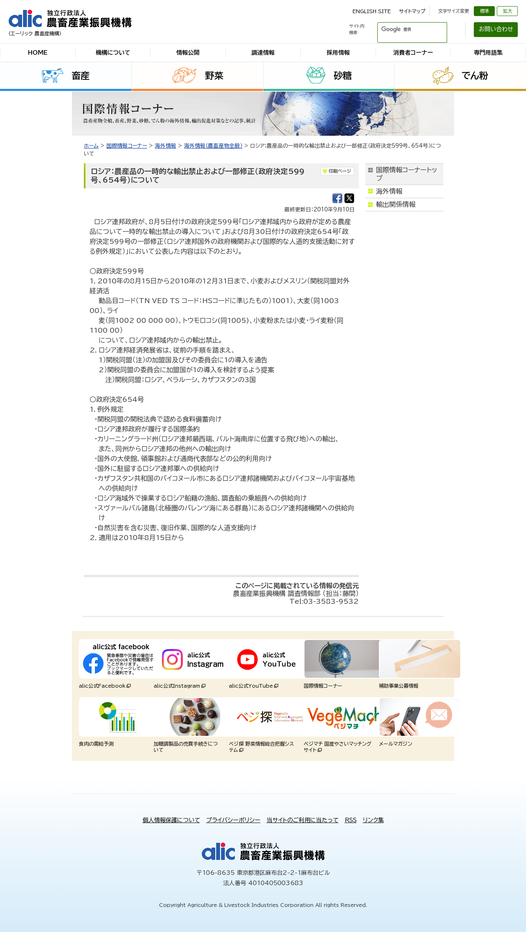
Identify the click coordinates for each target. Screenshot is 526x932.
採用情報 (338, 53)
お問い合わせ (496, 29)
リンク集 (373, 820)
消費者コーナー (413, 53)
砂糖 (343, 75)
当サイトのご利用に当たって (303, 820)
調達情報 (263, 53)
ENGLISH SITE (372, 11)
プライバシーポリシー (233, 820)
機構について (113, 53)
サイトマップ (412, 11)
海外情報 (165, 145)
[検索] (402, 30)
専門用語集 (488, 53)
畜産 (81, 75)
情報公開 (187, 53)
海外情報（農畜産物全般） (213, 145)
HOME (38, 53)
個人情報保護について (171, 820)
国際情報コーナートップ (406, 174)
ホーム (91, 145)
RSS (351, 820)
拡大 (507, 11)
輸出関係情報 (395, 204)
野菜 (214, 75)
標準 (484, 11)
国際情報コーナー (126, 145)
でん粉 (474, 75)
